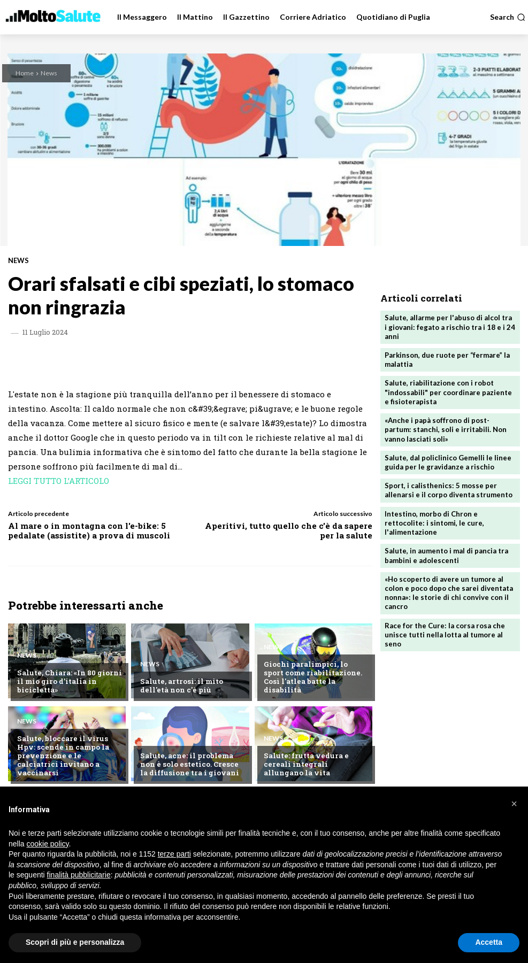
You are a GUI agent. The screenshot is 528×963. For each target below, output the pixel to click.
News (49, 73)
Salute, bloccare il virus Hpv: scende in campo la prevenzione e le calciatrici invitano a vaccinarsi (69, 760)
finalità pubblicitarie (79, 874)
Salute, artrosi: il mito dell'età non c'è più (180, 686)
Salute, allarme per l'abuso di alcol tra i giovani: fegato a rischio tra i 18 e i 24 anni (450, 326)
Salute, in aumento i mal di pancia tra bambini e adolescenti (446, 552)
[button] (507, 17)
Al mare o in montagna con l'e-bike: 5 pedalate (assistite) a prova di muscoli (89, 530)
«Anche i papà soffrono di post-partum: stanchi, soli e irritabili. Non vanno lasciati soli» (445, 427)
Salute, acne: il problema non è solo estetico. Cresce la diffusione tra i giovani (188, 764)
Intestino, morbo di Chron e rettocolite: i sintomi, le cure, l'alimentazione (434, 519)
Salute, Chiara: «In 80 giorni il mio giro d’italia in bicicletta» (68, 681)
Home (25, 73)
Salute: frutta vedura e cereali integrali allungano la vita (315, 764)
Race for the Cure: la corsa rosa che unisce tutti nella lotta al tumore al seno (444, 630)
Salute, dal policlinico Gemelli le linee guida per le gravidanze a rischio (448, 460)
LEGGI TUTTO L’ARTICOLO (58, 480)
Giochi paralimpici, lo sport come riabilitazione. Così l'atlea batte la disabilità (316, 681)
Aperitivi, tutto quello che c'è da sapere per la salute (288, 530)
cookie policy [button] (47, 843)
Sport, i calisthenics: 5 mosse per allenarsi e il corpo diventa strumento (448, 488)
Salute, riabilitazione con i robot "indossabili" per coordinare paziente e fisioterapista (448, 391)
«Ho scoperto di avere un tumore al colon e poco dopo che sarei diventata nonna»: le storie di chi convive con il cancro (449, 589)
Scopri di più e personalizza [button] (75, 942)
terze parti (174, 854)
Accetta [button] (488, 942)
